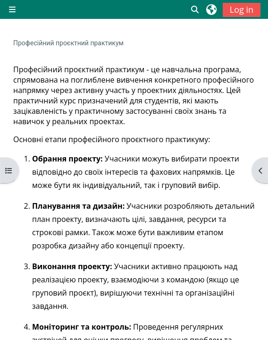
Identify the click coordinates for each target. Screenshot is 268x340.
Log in (241, 9)
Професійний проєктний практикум (68, 43)
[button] (195, 9)
